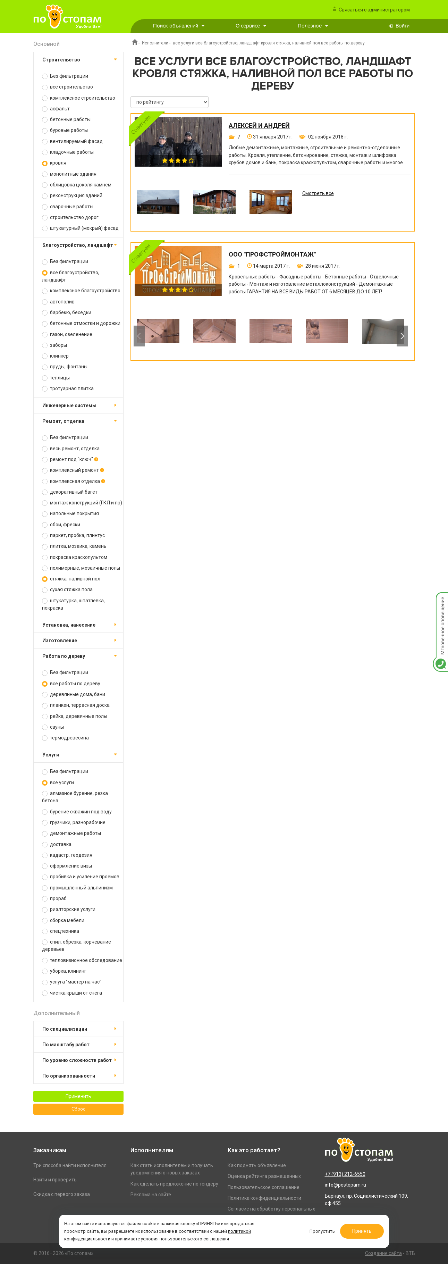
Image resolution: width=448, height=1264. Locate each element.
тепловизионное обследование (82, 960)
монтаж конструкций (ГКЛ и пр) (82, 503)
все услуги (58, 783)
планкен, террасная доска (76, 705)
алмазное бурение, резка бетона (75, 796)
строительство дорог (70, 217)
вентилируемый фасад (72, 141)
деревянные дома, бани (73, 694)
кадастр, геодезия (67, 855)
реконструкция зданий (72, 196)
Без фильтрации (65, 76)
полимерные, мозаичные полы (81, 568)
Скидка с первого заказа (61, 1194)
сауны (53, 727)
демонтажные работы (71, 833)
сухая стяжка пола (67, 590)
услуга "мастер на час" (71, 982)
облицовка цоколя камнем (76, 185)
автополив (58, 302)
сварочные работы (67, 207)
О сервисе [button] (251, 25)
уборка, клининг (64, 971)
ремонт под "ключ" (70, 459)
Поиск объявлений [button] (178, 25)
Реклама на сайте (150, 1194)
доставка (56, 844)
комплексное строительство (78, 98)
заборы (54, 345)
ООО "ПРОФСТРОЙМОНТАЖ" (272, 254)
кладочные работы (68, 152)
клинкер (55, 356)
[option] (158, 207)
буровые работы (65, 130)
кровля (54, 163)
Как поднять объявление (257, 1165)
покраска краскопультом (74, 557)
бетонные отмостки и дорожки (81, 323)
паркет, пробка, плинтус (73, 535)
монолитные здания (69, 174)
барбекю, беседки (66, 313)
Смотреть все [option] (318, 193)
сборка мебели (63, 920)
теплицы (56, 378)
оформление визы (67, 866)
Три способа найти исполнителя (70, 1165)
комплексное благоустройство (81, 291)
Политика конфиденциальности (264, 1198)
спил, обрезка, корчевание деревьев (76, 945)
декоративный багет (70, 492)
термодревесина (65, 738)
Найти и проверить (55, 1179)
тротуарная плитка (68, 389)
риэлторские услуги (68, 909)
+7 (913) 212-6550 (345, 1174)
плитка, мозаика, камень (74, 546)
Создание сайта (383, 1253)
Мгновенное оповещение (440, 599)
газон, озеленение (67, 334)
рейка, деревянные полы (74, 716)
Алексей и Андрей (259, 126)
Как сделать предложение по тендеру (174, 1184)
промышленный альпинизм (77, 888)
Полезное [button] (313, 25)
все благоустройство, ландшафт (70, 276)
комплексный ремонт (73, 470)
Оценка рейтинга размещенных (264, 1176)
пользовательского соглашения (198, 1237)
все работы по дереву (71, 684)
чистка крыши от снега (72, 993)
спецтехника (60, 931)
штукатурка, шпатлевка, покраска (73, 604)
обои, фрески (61, 525)
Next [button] (402, 336)
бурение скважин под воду (77, 812)
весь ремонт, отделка (71, 449)
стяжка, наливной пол (71, 579)
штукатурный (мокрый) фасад (80, 228)
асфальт (56, 109)
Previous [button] (139, 336)
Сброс (78, 1109)
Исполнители (155, 43)
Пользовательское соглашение (263, 1187)
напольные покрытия (70, 514)
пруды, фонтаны (64, 367)
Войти (402, 25)
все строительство (67, 87)
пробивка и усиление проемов (80, 877)
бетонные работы (66, 120)
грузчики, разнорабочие (73, 823)
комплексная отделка (73, 481)
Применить (78, 1096)
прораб (54, 899)
